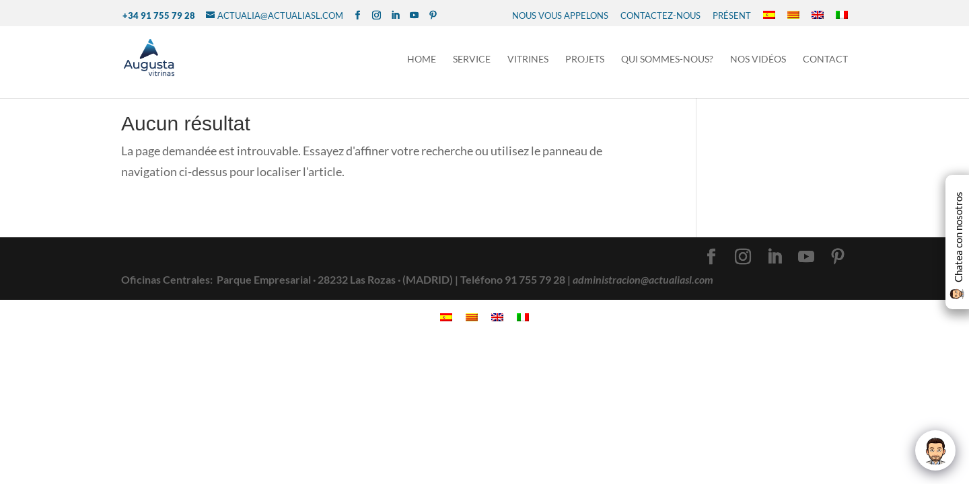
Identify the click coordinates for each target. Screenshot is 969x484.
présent (732, 15)
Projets (584, 59)
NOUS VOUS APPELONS (560, 15)
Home (421, 59)
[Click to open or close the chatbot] (935, 450)
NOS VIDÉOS (758, 59)
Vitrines (527, 59)
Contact (825, 59)
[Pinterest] (433, 15)
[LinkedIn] (395, 15)
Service (472, 59)
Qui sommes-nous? (667, 59)
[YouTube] (414, 15)
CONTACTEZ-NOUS (660, 15)
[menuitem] (769, 15)
